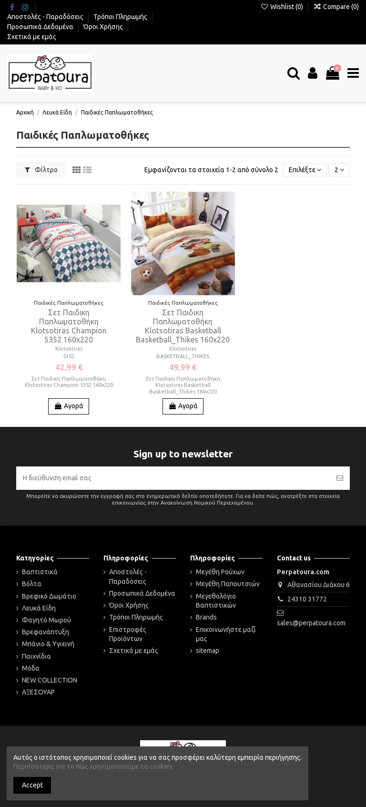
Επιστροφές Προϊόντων (127, 634)
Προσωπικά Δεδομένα (41, 27)
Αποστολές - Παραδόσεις (46, 17)
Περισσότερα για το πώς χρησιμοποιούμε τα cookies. (93, 766)
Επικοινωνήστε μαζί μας (226, 634)
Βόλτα (31, 584)
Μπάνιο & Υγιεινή (48, 644)
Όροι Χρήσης (103, 27)
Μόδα (31, 668)
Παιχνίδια (36, 656)
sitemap (207, 650)
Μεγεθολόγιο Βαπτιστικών (216, 601)
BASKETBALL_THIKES (182, 356)
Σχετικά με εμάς (31, 37)
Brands (206, 617)
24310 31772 (307, 599)
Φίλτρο (41, 170)
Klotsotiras (68, 349)
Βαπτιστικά (40, 572)
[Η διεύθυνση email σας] (173, 478)
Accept (32, 785)
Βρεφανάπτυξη (45, 632)
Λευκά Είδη (39, 608)
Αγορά (68, 406)
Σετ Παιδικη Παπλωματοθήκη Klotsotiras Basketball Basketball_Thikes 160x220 (183, 326)
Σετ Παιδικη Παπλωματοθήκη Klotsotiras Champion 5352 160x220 (69, 326)
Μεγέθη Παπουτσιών (228, 584)
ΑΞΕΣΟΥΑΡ (38, 692)
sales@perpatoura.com (311, 623)
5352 (68, 356)
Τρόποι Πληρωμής (121, 17)
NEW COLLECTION (49, 680)
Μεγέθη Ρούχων (220, 572)
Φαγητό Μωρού (46, 620)
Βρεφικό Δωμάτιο (49, 596)
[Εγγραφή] (340, 478)
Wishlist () (282, 6)
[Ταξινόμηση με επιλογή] (305, 170)
